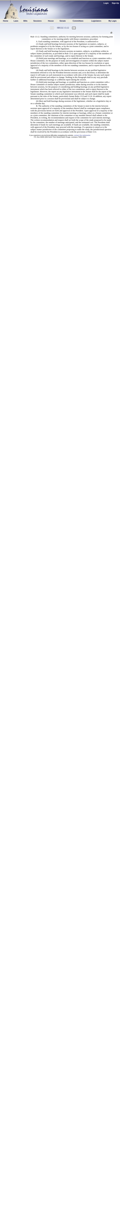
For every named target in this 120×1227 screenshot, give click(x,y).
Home (5, 21)
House (51, 21)
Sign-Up (115, 3)
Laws (16, 21)
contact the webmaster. (82, 135)
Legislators (96, 21)
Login (106, 3)
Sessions (37, 21)
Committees (78, 21)
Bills (25, 21)
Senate (63, 21)
